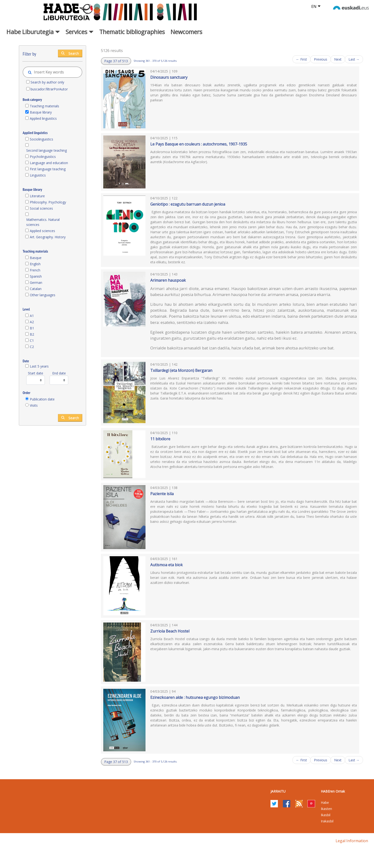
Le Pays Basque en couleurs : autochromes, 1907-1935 (198, 144)
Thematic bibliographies (132, 32)
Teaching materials (44, 106)
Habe (325, 802)
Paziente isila (162, 493)
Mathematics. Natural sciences (43, 222)
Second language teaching (46, 150)
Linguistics (38, 175)
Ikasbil (325, 815)
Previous (320, 59)
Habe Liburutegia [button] (33, 32)
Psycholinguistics (43, 156)
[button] (116, 61)
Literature (37, 196)
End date (59, 373)
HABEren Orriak (333, 791)
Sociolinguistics (41, 139)
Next (338, 59)
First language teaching (48, 169)
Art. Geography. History (48, 237)
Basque (36, 257)
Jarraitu (278, 791)
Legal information (352, 840)
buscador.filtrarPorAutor (49, 89)
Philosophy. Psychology (48, 202)
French (35, 270)
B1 (32, 328)
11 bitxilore (160, 438)
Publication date (42, 399)
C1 (32, 340)
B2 (32, 334)
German (36, 282)
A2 (32, 322)
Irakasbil (327, 821)
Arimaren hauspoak (168, 280)
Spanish (36, 276)
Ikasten (326, 808)
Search (70, 53)
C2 (32, 346)
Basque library (41, 112)
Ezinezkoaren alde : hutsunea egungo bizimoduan (195, 697)
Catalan (36, 288)
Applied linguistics (43, 118)
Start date (35, 373)
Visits (34, 405)
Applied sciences (42, 230)
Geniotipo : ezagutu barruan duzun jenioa (187, 204)
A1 (32, 315)
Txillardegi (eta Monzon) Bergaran (181, 370)
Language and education (49, 163)
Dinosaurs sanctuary (168, 77)
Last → (353, 59)
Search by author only (47, 82)
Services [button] (80, 32)
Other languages (42, 295)
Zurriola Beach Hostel (169, 631)
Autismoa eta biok (166, 564)
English (35, 264)
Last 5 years (39, 366)
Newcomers (186, 32)
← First (301, 59)
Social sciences (41, 208)
